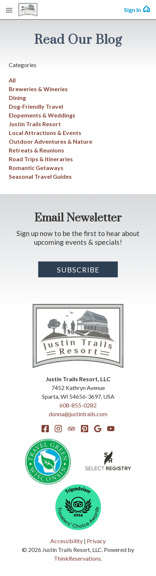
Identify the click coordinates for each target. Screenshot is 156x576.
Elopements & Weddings (42, 115)
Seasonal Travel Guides (40, 176)
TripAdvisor (71, 428)
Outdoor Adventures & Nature (50, 141)
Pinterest (84, 428)
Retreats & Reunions (36, 150)
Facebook (45, 428)
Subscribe (78, 269)
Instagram (58, 428)
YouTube (110, 428)
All (12, 80)
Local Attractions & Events (45, 132)
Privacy (96, 540)
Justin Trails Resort (35, 123)
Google (97, 428)
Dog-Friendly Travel (36, 106)
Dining (17, 97)
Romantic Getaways (36, 167)
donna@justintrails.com (78, 413)
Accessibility (66, 540)
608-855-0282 (78, 405)
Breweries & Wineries (38, 88)
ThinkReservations (77, 558)
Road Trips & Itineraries (41, 158)
